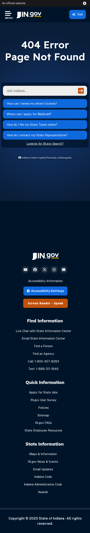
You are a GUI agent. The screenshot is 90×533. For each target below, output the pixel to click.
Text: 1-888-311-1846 (43, 368)
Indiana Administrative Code (43, 484)
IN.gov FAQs (43, 422)
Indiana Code (43, 476)
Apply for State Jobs (43, 392)
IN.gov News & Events (43, 461)
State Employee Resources (43, 430)
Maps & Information (43, 454)
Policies (43, 407)
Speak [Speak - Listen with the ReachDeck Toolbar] (58, 303)
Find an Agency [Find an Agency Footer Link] (43, 353)
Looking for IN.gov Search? (45, 143)
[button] (85, 3)
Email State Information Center (43, 338)
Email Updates (43, 469)
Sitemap (43, 415)
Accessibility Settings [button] (45, 291)
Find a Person (43, 346)
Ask (77, 14)
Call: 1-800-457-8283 (43, 361)
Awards (43, 492)
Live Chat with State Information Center (43, 331)
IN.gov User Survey (43, 400)
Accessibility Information (45, 281)
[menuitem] (29, 14)
